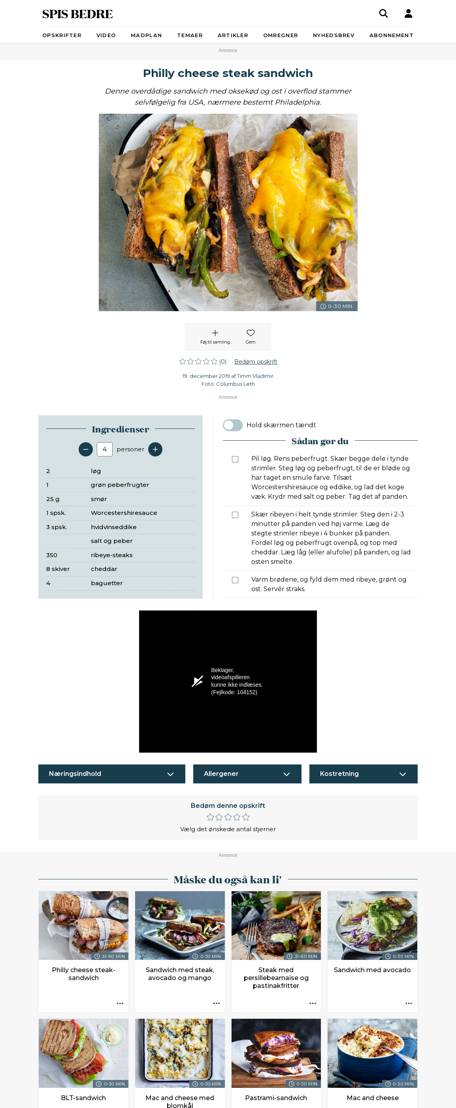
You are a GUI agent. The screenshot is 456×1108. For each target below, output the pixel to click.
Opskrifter (61, 35)
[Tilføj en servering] (155, 449)
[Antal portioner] (105, 449)
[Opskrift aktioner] (120, 1003)
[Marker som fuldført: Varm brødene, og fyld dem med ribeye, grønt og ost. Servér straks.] (235, 580)
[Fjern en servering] (86, 449)
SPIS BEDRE (77, 13)
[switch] (233, 425)
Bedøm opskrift (255, 361)
